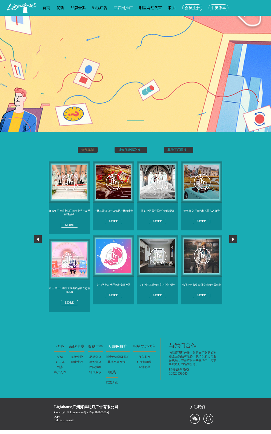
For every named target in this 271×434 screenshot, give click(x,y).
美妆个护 (77, 360)
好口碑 (60, 365)
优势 (60, 8)
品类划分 (95, 360)
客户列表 (60, 375)
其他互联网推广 (181, 150)
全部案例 (84, 150)
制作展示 (95, 375)
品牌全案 (78, 8)
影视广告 (99, 8)
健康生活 (77, 365)
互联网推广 (123, 8)
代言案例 (144, 360)
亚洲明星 (144, 370)
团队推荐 (95, 370)
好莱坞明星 (144, 365)
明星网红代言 (150, 8)
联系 (172, 8)
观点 (60, 370)
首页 (46, 8)
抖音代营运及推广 (130, 150)
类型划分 (95, 365)
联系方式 (112, 386)
